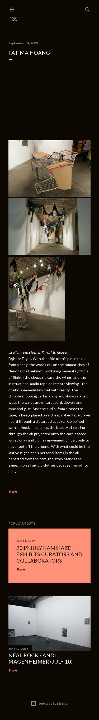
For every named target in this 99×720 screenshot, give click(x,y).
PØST (14, 19)
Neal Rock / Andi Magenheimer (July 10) (40, 658)
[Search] (87, 8)
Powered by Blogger (49, 703)
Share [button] (12, 491)
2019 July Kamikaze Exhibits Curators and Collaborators (49, 554)
